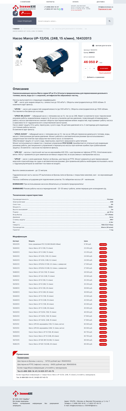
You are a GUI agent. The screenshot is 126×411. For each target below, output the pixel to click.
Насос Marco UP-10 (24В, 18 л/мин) (41, 300)
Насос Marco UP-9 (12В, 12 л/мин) (41, 280)
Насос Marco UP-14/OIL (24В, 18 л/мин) (43, 320)
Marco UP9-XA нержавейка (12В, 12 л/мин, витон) (46, 324)
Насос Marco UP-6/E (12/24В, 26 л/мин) (43, 344)
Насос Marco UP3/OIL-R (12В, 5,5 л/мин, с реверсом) (47, 264)
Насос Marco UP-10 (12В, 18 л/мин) (41, 296)
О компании (25, 2)
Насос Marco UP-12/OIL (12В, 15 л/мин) (42, 312)
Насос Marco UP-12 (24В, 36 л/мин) (41, 308)
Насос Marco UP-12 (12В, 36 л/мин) (41, 304)
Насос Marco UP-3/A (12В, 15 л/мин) (41, 272)
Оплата (75, 2)
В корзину (104, 68)
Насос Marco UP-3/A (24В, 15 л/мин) (42, 276)
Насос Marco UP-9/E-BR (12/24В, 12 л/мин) (44, 340)
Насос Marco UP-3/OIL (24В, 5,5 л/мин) (43, 260)
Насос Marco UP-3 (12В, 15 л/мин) (41, 248)
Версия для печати (103, 45)
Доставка (101, 2)
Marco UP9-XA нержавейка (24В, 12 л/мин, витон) (46, 328)
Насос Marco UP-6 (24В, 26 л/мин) (41, 292)
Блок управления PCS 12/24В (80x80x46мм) (45, 244)
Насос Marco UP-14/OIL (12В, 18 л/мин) (42, 316)
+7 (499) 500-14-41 (51, 7)
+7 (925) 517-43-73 (51, 9)
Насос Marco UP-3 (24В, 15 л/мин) (41, 252)
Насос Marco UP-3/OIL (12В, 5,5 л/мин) (42, 256)
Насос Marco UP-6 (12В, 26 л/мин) (41, 288)
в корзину (103, 244)
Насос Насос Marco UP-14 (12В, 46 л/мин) (44, 332)
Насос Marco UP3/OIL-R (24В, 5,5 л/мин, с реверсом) (48, 268)
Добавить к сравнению (95, 77)
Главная (16, 29)
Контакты (50, 2)
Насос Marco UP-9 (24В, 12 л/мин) (41, 284)
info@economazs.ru (105, 7)
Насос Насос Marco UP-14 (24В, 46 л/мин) (44, 336)
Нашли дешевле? (105, 73)
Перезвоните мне (105, 9)
